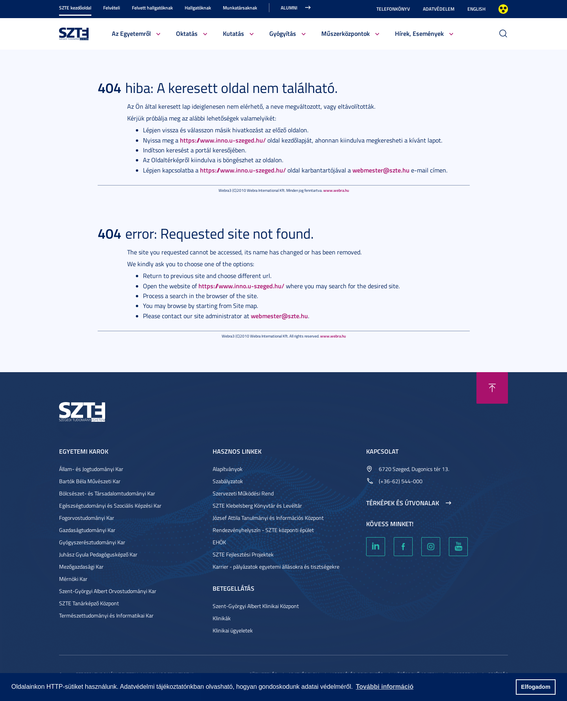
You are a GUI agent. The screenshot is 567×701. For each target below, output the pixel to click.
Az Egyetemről (131, 33)
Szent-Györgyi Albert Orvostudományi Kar (107, 591)
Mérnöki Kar (73, 578)
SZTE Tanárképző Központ (89, 603)
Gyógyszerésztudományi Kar (92, 542)
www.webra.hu (336, 190)
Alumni (289, 7)
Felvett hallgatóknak (152, 7)
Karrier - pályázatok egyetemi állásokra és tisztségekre (276, 566)
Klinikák (222, 618)
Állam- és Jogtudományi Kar (91, 469)
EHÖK (219, 542)
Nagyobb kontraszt (503, 9)
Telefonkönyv (393, 9)
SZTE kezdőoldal (75, 7)
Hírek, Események (419, 33)
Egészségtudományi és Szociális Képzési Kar (110, 505)
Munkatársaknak (240, 7)
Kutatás (233, 33)
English (476, 9)
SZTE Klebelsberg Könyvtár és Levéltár (257, 505)
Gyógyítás (282, 33)
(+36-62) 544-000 (400, 481)
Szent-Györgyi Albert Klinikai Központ (256, 606)
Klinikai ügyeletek (233, 630)
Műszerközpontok (345, 33)
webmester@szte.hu (381, 169)
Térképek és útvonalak (402, 503)
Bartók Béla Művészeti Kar (89, 481)
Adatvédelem (438, 9)
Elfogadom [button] (535, 687)
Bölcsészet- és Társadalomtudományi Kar (107, 493)
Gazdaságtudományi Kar (87, 530)
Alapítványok (228, 469)
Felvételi (111, 7)
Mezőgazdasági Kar (81, 566)
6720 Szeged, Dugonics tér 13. (414, 469)
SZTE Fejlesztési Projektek (243, 554)
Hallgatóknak (198, 7)
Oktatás (187, 33)
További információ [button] (384, 686)
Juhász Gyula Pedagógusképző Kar (98, 554)
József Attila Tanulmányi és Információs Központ (268, 517)
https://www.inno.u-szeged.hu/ (223, 140)
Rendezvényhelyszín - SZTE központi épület (263, 530)
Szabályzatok (228, 481)
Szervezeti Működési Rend (243, 493)
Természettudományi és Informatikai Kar (106, 615)
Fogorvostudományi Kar (86, 517)
